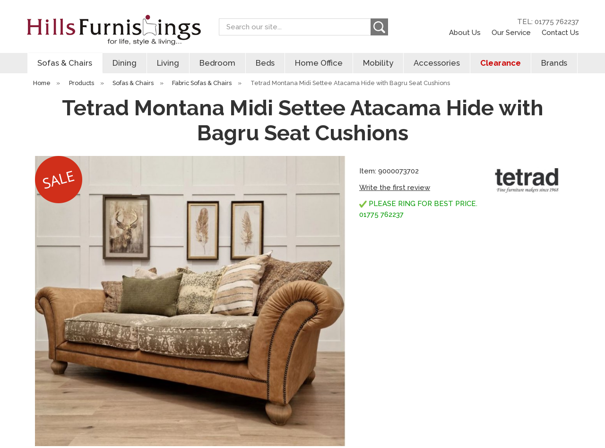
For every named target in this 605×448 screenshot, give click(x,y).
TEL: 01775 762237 (548, 21)
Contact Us (560, 32)
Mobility (378, 63)
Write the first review (394, 187)
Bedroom (217, 63)
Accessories (437, 63)
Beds (265, 63)
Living (168, 63)
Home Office (319, 63)
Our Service (511, 32)
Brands (554, 63)
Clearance (500, 63)
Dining (124, 63)
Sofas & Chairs (64, 63)
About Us (465, 32)
